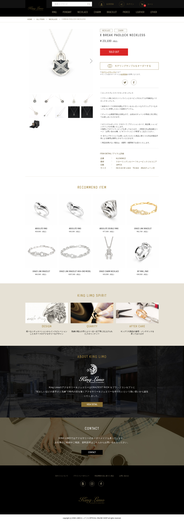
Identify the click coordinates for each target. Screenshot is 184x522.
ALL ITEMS (40, 19)
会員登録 (124, 74)
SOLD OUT (114, 52)
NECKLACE (53, 19)
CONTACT (92, 452)
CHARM (120, 31)
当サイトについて (61, 476)
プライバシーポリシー (81, 476)
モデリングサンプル (109, 72)
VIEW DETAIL (92, 405)
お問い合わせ (124, 476)
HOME (29, 19)
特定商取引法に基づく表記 (104, 476)
